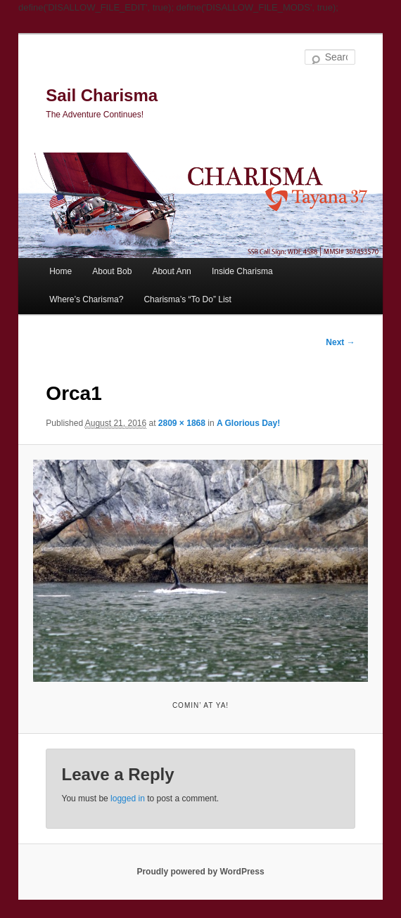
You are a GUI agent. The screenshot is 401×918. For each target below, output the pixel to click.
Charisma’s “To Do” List (187, 299)
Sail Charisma (102, 95)
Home (60, 271)
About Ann (171, 271)
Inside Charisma (242, 271)
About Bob (112, 271)
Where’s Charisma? (86, 299)
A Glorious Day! (248, 423)
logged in (127, 798)
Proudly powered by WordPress (200, 872)
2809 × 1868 (181, 423)
